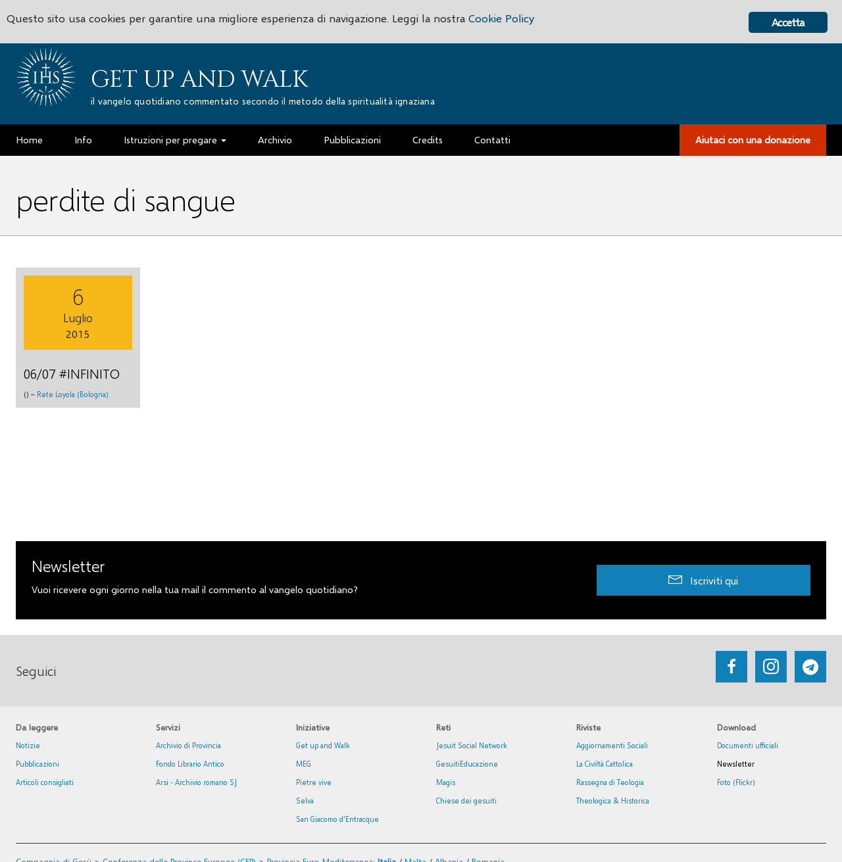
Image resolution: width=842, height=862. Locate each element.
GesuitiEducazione (467, 763)
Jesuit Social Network (471, 745)
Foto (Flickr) (736, 782)
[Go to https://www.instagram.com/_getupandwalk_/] (771, 666)
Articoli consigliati (45, 782)
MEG (303, 763)
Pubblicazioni (37, 763)
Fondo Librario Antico (190, 763)
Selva (305, 800)
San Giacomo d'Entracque (337, 819)
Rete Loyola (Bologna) (73, 394)
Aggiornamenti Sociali (612, 745)
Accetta (788, 22)
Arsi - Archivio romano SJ (196, 782)
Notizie (28, 745)
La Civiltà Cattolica (604, 763)
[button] (703, 580)
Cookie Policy (501, 18)
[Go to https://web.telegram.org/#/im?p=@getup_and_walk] (810, 666)
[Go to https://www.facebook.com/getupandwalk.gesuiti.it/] (731, 666)
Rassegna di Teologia (610, 782)
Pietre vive (314, 782)
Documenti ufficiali (747, 745)
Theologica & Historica (612, 800)
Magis (445, 782)
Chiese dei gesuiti (466, 800)
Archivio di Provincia (188, 745)
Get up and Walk (199, 79)
